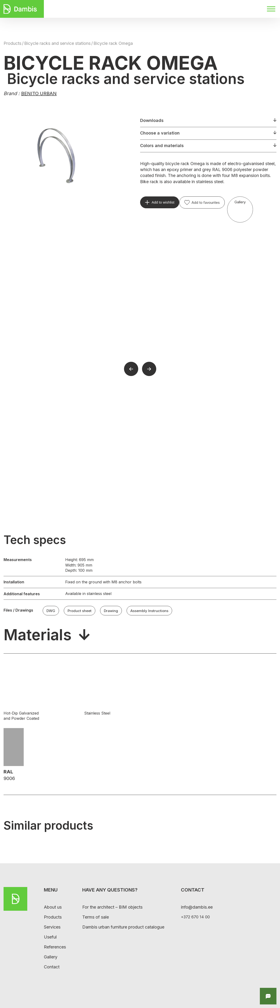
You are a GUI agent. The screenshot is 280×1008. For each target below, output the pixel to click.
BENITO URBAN (39, 93)
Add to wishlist (163, 202)
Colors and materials (162, 145)
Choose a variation (160, 132)
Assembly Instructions (149, 610)
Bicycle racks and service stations (57, 43)
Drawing (111, 610)
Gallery (240, 202)
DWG (50, 610)
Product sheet (80, 610)
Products (12, 43)
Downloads (152, 120)
